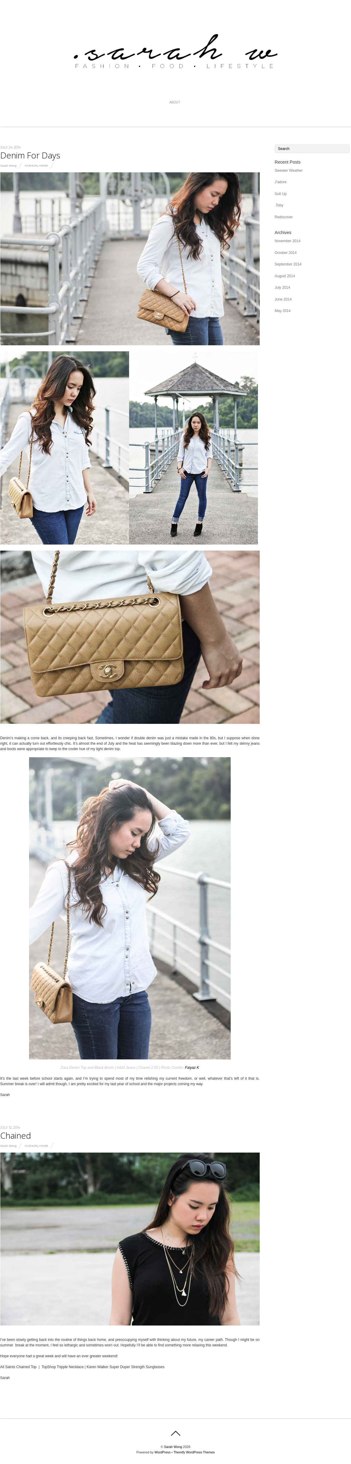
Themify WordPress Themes (194, 1452)
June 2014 (283, 299)
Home (43, 165)
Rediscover (284, 217)
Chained (15, 1135)
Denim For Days (30, 155)
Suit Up (281, 194)
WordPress (162, 1452)
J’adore (281, 182)
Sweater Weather (289, 170)
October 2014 (286, 253)
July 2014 (282, 287)
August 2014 (285, 276)
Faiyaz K (192, 1067)
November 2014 (288, 241)
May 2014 (283, 311)
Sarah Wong (8, 165)
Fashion (31, 165)
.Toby (279, 205)
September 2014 (288, 264)
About (174, 102)
